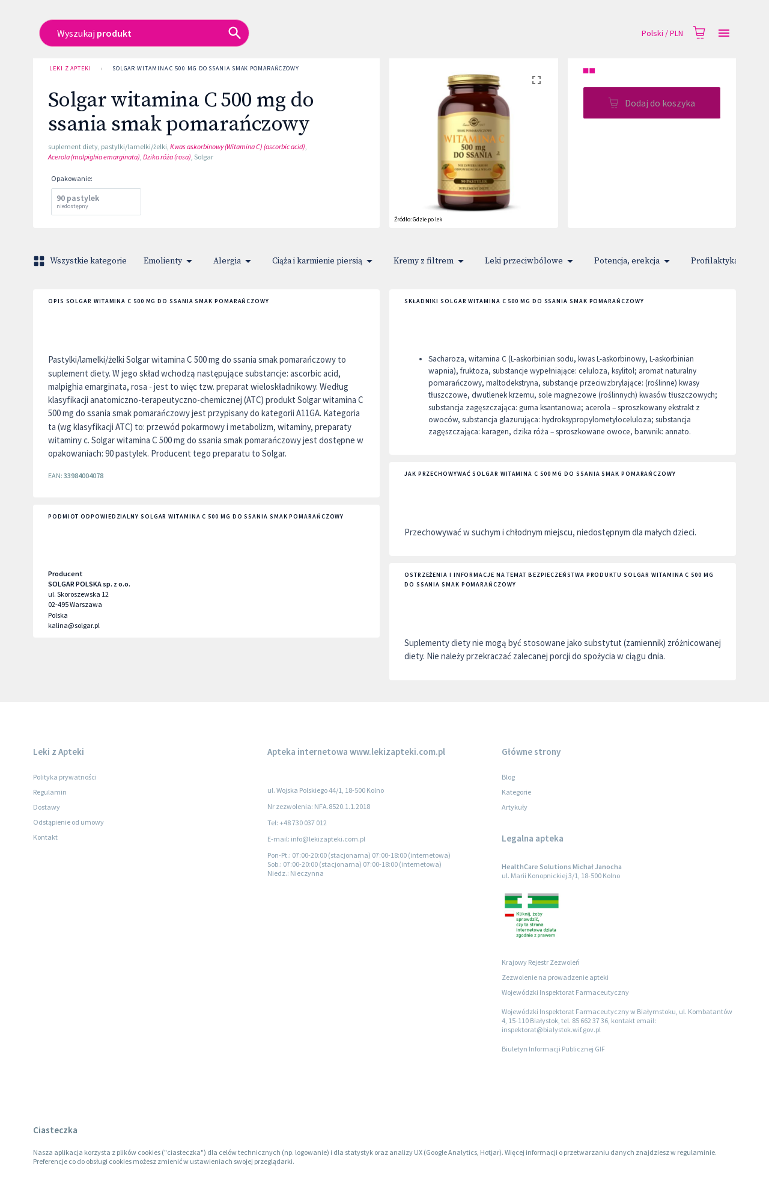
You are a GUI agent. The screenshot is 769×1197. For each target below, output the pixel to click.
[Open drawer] (724, 33)
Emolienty (170, 261)
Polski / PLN (662, 33)
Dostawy (46, 806)
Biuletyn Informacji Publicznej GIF (553, 1048)
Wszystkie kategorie (81, 261)
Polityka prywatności (65, 776)
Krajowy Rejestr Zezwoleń (541, 962)
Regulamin (50, 791)
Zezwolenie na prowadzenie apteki (555, 977)
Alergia (234, 261)
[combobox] (298, 33)
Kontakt (45, 837)
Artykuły (514, 806)
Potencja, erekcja (634, 261)
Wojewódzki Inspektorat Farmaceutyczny (565, 992)
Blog (508, 776)
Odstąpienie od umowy (68, 821)
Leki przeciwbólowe (531, 261)
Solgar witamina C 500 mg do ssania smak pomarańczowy (206, 68)
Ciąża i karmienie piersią (324, 261)
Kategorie (516, 791)
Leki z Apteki (70, 68)
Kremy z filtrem (430, 261)
